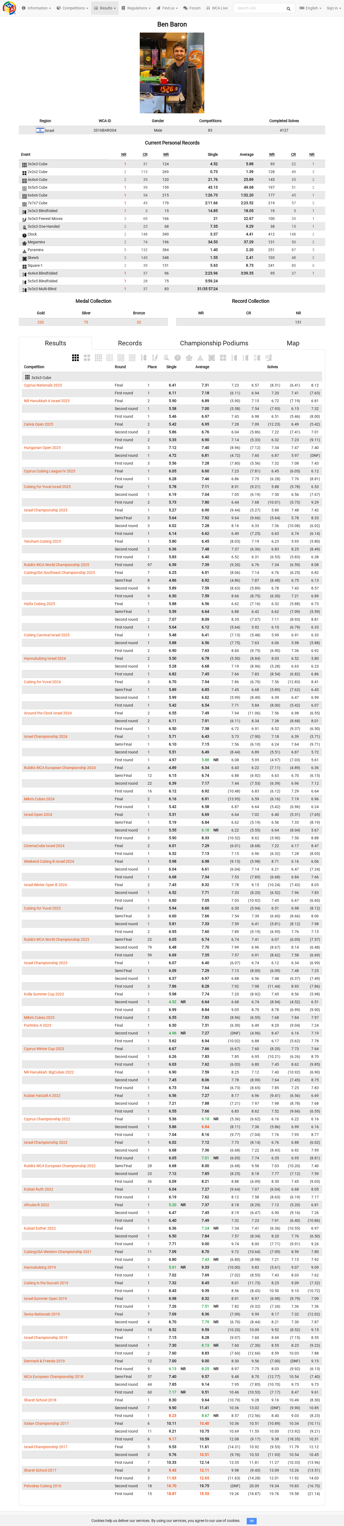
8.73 (249, 265)
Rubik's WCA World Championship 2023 (56, 939)
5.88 (249, 164)
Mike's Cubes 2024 (39, 799)
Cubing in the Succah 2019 (46, 1283)
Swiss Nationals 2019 (42, 1314)
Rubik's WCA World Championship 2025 (56, 565)
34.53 (213, 242)
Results (55, 343)
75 (86, 322)
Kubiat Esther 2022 (40, 1228)
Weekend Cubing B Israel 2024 (49, 861)
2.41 (249, 257)
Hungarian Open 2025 (42, 447)
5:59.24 (211, 281)
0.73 (214, 172)
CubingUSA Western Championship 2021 (58, 1252)
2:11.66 (211, 203)
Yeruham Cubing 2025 (42, 541)
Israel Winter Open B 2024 (45, 885)
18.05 (248, 211)
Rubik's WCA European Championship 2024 (60, 768)
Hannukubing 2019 (40, 1267)
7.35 (214, 226)
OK (252, 1521)
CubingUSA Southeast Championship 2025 (59, 572)
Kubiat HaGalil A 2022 (42, 1095)
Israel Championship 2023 (45, 963)
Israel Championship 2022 (45, 1142)
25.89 (248, 179)
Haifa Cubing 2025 (39, 604)
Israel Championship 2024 (45, 736)
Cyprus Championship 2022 (47, 1119)
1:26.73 (211, 195)
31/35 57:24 (207, 289)
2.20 (249, 250)
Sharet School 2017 (40, 1470)
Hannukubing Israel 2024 (45, 658)
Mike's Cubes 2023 (39, 1017)
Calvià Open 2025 (38, 424)
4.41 (249, 234)
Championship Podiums (214, 343)
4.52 (214, 164)
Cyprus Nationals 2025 (43, 385)
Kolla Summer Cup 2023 (44, 994)
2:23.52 (247, 203)
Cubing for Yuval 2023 (42, 908)
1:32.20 (247, 195)
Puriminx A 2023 (37, 1025)
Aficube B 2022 (36, 1205)
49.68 (248, 187)
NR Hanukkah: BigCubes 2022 (49, 1072)
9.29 (249, 226)
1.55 (214, 257)
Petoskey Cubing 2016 (42, 1486)
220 (40, 322)
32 (139, 322)
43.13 (213, 187)
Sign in (334, 8)
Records (130, 343)
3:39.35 (247, 273)
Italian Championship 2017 (46, 1423)
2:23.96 (211, 273)
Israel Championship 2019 (45, 1337)
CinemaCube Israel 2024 (44, 846)
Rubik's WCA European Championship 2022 (60, 1166)
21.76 (213, 179)
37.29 (248, 242)
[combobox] (264, 8)
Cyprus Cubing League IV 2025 (49, 471)
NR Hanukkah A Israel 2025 (47, 401)
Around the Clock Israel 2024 (48, 713)
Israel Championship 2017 (45, 1447)
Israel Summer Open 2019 (45, 1298)
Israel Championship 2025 (45, 510)
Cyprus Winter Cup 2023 (44, 1049)
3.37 (214, 234)
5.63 (214, 265)
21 (215, 218)
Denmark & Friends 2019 (44, 1361)
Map (293, 343)
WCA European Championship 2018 (53, 1376)
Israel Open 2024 (38, 814)
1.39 (249, 172)
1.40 (214, 250)
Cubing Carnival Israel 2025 (47, 635)
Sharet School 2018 (40, 1400)
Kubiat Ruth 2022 (38, 1189)
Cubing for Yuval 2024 (42, 682)
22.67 (248, 218)
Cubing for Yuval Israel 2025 (47, 487)
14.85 (213, 211)
